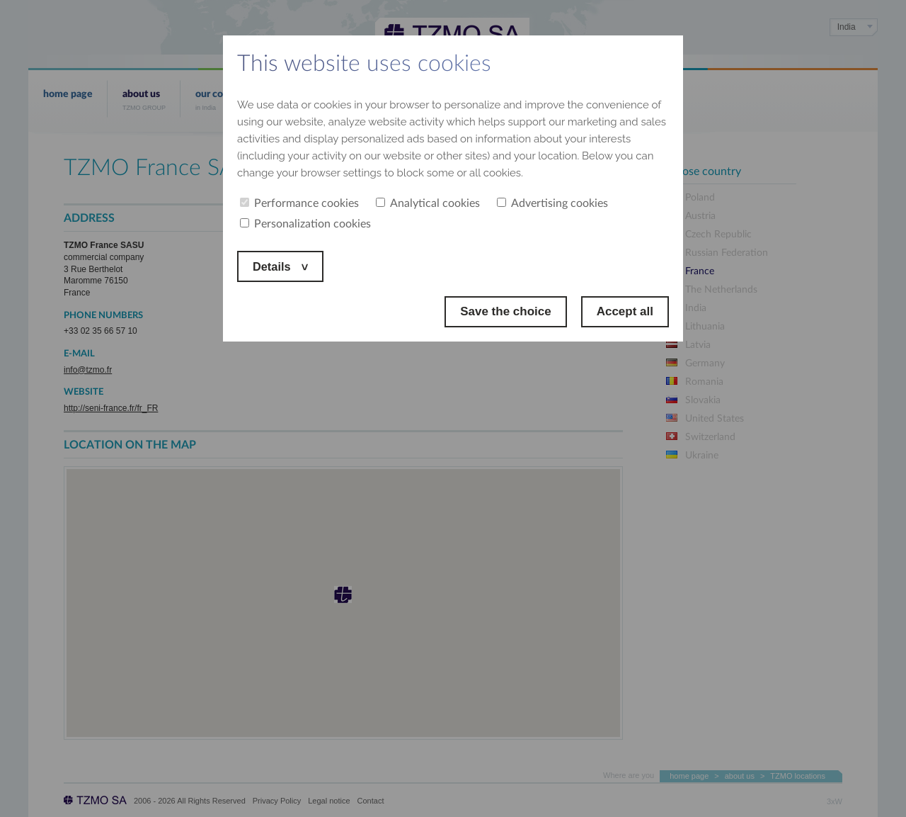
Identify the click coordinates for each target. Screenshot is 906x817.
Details (274, 266)
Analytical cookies (428, 203)
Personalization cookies (305, 224)
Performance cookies (299, 203)
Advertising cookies (552, 203)
